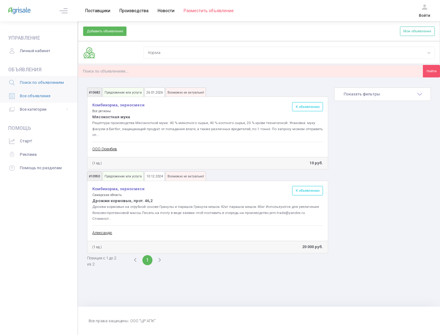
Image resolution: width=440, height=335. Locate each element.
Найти (432, 71)
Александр (102, 232)
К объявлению (308, 107)
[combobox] (289, 53)
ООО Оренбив (104, 149)
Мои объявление (417, 31)
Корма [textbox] (154, 52)
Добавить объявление (105, 31)
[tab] (382, 94)
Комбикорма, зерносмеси (118, 105)
